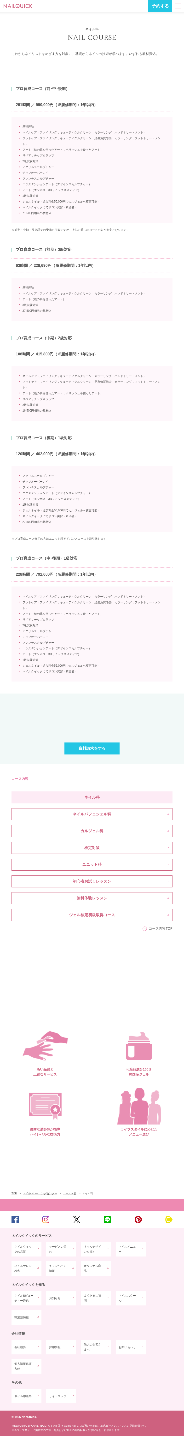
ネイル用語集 (23, 1396)
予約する (160, 6)
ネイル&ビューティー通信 (24, 1298)
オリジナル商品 (92, 1268)
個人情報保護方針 (23, 1366)
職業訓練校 (21, 1317)
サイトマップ (57, 1396)
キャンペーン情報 (57, 1268)
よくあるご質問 (92, 1298)
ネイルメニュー (127, 1249)
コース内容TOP (160, 928)
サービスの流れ (57, 1249)
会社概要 (20, 1347)
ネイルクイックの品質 (23, 1249)
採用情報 (55, 1347)
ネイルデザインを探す (92, 1249)
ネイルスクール (127, 1298)
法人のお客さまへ (92, 1347)
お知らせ (55, 1298)
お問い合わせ (127, 1347)
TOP (92, 1205)
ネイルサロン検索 (23, 1268)
